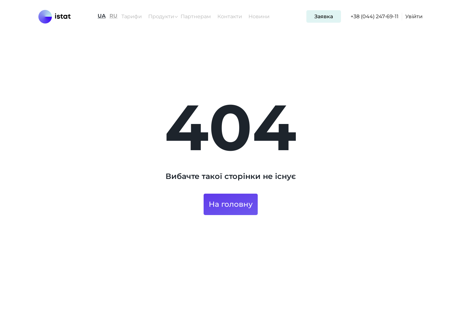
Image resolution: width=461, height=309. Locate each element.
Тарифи (131, 16)
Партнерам (196, 16)
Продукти (161, 16)
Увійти (414, 16)
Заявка (323, 16)
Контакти (229, 16)
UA (102, 16)
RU (113, 16)
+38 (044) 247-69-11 (375, 16)
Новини (259, 16)
